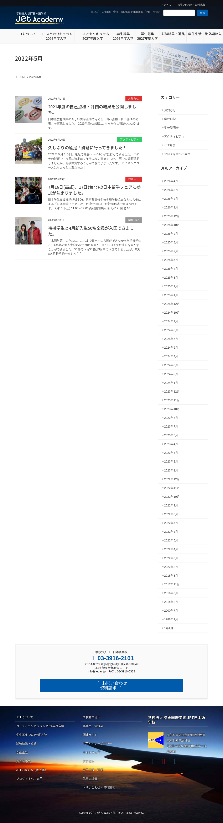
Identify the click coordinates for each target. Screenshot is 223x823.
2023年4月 (171, 444)
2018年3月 (171, 575)
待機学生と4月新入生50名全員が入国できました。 (91, 231)
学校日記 (133, 220)
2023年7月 (171, 426)
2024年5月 (171, 347)
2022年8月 (171, 514)
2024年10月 (172, 312)
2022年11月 (172, 488)
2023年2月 (171, 461)
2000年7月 (171, 610)
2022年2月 (171, 567)
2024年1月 (171, 382)
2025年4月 (171, 268)
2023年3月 (171, 452)
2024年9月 (171, 321)
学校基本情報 (91, 717)
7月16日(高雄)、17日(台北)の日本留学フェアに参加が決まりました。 (94, 190)
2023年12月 (172, 391)
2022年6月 (171, 531)
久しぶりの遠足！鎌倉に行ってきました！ (87, 148)
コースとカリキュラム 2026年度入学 (40, 726)
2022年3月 (171, 558)
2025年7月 (171, 251)
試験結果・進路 (26, 743)
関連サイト (90, 734)
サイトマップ (91, 752)
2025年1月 (171, 295)
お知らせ (133, 98)
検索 (202, 12)
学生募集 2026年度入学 (31, 734)
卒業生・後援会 (93, 726)
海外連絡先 (23, 761)
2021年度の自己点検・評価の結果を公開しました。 (92, 109)
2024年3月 (171, 365)
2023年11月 (172, 400)
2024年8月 (171, 330)
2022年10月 (172, 496)
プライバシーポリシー (97, 743)
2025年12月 (172, 216)
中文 (116, 11)
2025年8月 (171, 242)
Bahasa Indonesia (131, 11)
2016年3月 (171, 593)
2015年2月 (171, 602)
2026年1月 (171, 207)
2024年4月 (171, 356)
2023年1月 (171, 470)
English (106, 11)
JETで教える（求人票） (32, 770)
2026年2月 (171, 198)
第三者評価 (90, 778)
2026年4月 (171, 181)
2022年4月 (171, 549)
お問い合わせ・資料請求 (191, 5)
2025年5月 (171, 260)
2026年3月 (171, 190)
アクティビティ (129, 139)
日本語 (95, 11)
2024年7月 (171, 338)
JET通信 (169, 145)
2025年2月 (171, 286)
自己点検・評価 (93, 770)
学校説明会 (171, 127)
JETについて (24, 717)
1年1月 (168, 628)
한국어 (156, 11)
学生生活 (22, 752)
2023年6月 (171, 435)
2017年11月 (172, 584)
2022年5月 (171, 540)
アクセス (166, 5)
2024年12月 (172, 304)
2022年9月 (171, 505)
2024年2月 (171, 374)
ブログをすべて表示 (177, 154)
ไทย (147, 11)
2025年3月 (171, 277)
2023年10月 (172, 409)
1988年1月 (171, 619)
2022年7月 (171, 523)
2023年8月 (171, 417)
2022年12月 (172, 479)
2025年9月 (171, 233)
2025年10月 (172, 225)
